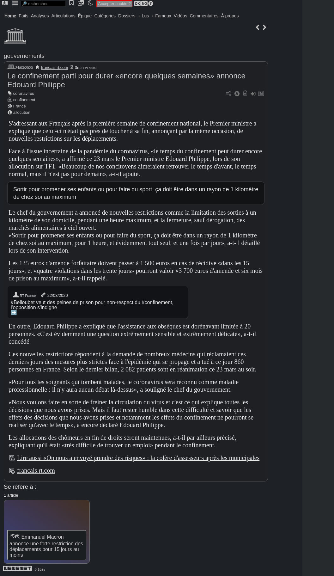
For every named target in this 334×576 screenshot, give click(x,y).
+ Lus (143, 15)
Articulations (64, 15)
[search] (43, 4)
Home (10, 15)
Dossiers (126, 15)
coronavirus (23, 93)
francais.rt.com (54, 67)
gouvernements (24, 55)
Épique (85, 15)
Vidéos (180, 15)
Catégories (105, 15)
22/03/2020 (54, 294)
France (19, 106)
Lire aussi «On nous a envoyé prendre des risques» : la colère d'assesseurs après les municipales (138, 457)
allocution (21, 112)
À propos (230, 15)
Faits (23, 15)
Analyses (40, 15)
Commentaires (204, 15)
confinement (24, 99)
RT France (24, 294)
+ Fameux (161, 15)
